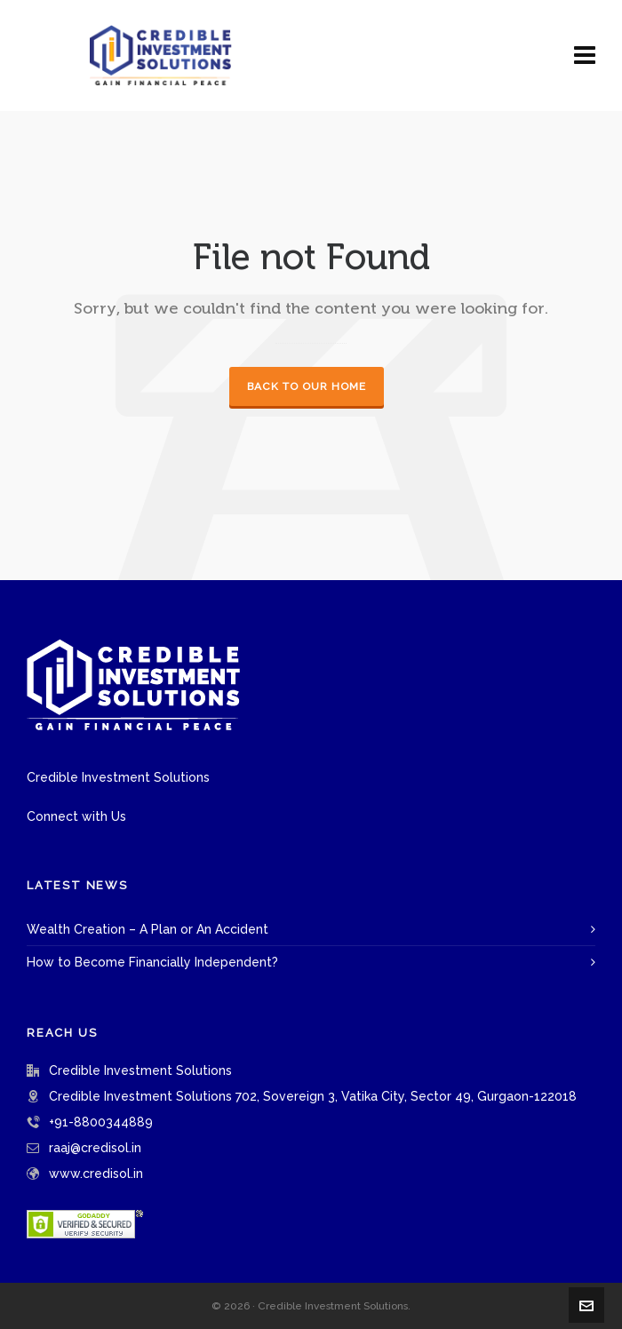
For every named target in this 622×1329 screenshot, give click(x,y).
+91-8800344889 (101, 1122)
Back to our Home (306, 386)
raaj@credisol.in (95, 1148)
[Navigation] (584, 55)
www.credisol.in (96, 1173)
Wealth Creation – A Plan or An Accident (147, 929)
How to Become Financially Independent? (152, 962)
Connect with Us (76, 816)
